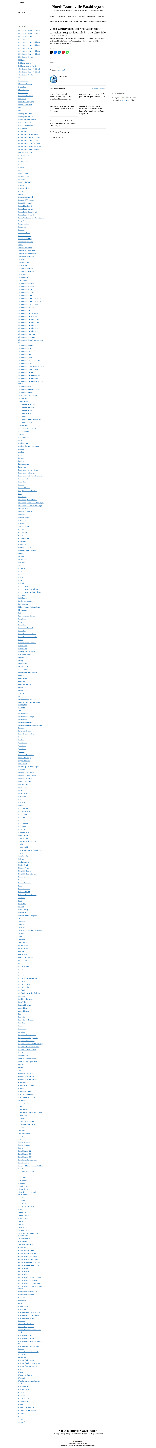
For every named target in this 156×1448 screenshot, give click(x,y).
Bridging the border (25, 182)
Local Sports (22, 826)
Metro (20, 853)
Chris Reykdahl (23, 262)
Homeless (21, 681)
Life (19, 799)
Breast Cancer (23, 179)
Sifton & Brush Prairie (26, 1121)
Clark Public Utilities (25, 392)
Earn (19, 494)
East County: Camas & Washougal (30, 506)
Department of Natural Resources (30, 476)
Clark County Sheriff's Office (28, 378)
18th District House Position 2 (29, 45)
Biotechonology (23, 155)
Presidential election (25, 999)
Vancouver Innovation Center (29, 1265)
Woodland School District (27, 1407)
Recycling (21, 1023)
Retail (20, 1026)
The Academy (23, 1189)
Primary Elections (24, 1005)
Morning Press (23, 868)
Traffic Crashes (23, 1215)
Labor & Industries (25, 781)
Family (20, 553)
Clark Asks (22, 274)
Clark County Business (26, 292)
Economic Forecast (25, 512)
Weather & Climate (25, 1375)
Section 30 (22, 1100)
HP (19, 696)
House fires (22, 690)
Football (21, 583)
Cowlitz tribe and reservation (28, 446)
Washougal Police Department (29, 1363)
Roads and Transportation (27, 1062)
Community (100, 17)
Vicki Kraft (22, 1300)
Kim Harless (22, 764)
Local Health (22, 814)
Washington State (24, 1335)
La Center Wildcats (25, 778)
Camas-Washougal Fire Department (31, 218)
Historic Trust (23, 666)
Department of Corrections (28, 470)
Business (90, 17)
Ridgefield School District (27, 1050)
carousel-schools (24, 233)
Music (20, 886)
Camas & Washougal (25, 197)
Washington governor (26, 1327)
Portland (21, 990)
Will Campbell (23, 1401)
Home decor (22, 678)
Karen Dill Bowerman (26, 755)
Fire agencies (22, 568)
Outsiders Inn (23, 942)
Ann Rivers (22, 99)
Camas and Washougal (26, 200)
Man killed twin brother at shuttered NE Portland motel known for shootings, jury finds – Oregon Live (92, 110)
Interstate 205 (23, 714)
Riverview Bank (23, 1056)
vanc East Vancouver (25, 1244)
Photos (20, 969)
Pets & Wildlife (23, 966)
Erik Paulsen (22, 544)
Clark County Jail (24, 351)
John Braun (22, 749)
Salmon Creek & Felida (26, 1076)
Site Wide (21, 1127)
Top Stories (22, 1203)
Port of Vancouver (24, 984)
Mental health (23, 847)
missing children (24, 862)
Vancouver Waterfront (26, 1294)
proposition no (23, 1011)
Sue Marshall (22, 1177)
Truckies (21, 1224)
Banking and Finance (25, 116)
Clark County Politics (25, 363)
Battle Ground (23, 131)
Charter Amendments (26, 257)
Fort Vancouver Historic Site (28, 589)
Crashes (21, 452)
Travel (20, 1221)
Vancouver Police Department (29, 1283)
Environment (23, 541)
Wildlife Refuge (23, 1398)
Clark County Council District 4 (29, 301)
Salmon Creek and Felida (27, 1079)
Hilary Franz (22, 663)
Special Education (24, 1142)
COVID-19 (21, 440)
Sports (20, 1148)
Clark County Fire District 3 (28, 325)
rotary (20, 1067)
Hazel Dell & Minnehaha (27, 634)
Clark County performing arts (29, 360)
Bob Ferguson (23, 161)
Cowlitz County (23, 443)
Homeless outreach (25, 684)
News (20, 901)
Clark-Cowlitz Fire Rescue (27, 395)
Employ (21, 529)
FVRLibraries (22, 598)
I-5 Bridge (21, 708)
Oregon (21, 933)
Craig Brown (22, 449)
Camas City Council (25, 203)
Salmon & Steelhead (25, 1073)
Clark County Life (24, 354)
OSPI (20, 936)
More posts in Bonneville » (99, 88)
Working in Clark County (27, 1410)
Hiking (20, 660)
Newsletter (22, 904)
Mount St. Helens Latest (27, 874)
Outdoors (21, 939)
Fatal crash (22, 559)
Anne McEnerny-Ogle (26, 102)
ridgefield (21, 1032)
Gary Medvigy (23, 604)
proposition (22, 1008)
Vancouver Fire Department (28, 1259)
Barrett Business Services (27, 119)
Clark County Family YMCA (28, 313)
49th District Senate (25, 75)
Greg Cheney (22, 619)
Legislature (22, 796)
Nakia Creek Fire (24, 889)
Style (20, 1174)
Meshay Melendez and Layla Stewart (31, 850)
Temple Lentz (23, 1186)
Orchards (21, 927)
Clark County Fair (24, 310)
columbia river (23, 401)
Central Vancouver (25, 248)
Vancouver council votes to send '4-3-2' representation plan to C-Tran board (63, 108)
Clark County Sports (25, 386)
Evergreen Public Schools (27, 550)
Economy (21, 515)
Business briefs (23, 188)
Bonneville (22, 164)
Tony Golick (22, 1200)
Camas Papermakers (25, 209)
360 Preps (21, 60)
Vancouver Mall (23, 1274)
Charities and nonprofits (27, 254)
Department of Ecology (26, 473)
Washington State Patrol (27, 1338)
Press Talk (22, 1002)
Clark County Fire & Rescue (28, 316)
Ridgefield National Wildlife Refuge (30, 1044)
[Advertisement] (125, 60)
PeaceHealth (22, 954)
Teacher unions (23, 1180)
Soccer (20, 1136)
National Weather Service (27, 895)
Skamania (21, 1130)
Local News (22, 820)
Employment (22, 532)
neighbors (21, 898)
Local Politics (23, 823)
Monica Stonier (23, 865)
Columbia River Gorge (26, 407)
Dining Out (22, 482)
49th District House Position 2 (29, 72)
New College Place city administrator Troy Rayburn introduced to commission (61, 96)
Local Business (23, 808)
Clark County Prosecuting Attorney (31, 366)
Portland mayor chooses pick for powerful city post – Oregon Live (92, 95)
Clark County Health (25, 345)
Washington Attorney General (29, 1312)
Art (19, 108)
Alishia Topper (23, 90)
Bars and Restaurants (26, 125)
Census (20, 245)
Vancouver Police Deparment (28, 1280)
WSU (19, 1416)
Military (21, 859)
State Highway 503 (25, 1157)
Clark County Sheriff (25, 372)
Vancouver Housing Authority (29, 1262)
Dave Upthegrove (24, 464)
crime (20, 455)
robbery (21, 1064)
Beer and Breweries (25, 152)
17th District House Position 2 (29, 33)
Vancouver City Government (28, 1253)
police (20, 972)
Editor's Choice (23, 517)
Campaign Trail (23, 224)
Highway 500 (22, 658)
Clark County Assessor (26, 283)
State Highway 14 (24, 1151)
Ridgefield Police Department (28, 1047)
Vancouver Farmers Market (28, 1256)
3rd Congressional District (27, 66)
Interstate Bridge (24, 731)
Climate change (23, 398)
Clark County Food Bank (27, 334)
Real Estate (22, 1017)
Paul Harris (22, 951)
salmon (20, 1070)
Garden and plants (25, 601)
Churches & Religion (25, 268)
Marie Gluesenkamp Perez (27, 841)
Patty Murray (23, 948)
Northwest (22, 913)
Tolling (20, 1197)
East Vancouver (23, 509)
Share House (22, 1109)
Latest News (22, 793)
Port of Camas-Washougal (27, 978)
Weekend (21, 1378)
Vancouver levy (23, 1271)
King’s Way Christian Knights (28, 767)
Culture (21, 458)
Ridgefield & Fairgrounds (27, 1035)
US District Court (24, 1238)
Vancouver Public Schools (27, 1291)
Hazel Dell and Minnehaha (27, 637)
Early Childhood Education (27, 491)
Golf (19, 613)
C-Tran (20, 191)
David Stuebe (22, 467)
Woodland (21, 1404)
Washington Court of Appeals (28, 1315)
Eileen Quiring (23, 520)
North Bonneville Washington (78, 6)
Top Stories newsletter (26, 1206)
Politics (20, 975)
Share (20, 1106)
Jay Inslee (21, 737)
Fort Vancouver (23, 586)
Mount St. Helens (24, 871)
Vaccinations (22, 1241)
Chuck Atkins (22, 265)
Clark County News (25, 357)
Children (21, 259)
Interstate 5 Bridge (25, 722)
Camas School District (26, 215)
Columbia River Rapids (26, 410)
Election (21, 523)
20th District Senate (25, 57)
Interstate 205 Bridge (26, 717)
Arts (19, 111)
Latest (20, 790)
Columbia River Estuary (26, 404)
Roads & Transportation (27, 1059)
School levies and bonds (26, 1085)
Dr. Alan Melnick (24, 488)
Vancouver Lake (23, 1268)
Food (20, 580)
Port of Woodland (24, 987)
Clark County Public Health (28, 369)
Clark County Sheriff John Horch (29, 375)
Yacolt (20, 1419)
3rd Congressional (24, 63)
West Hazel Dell (23, 1386)
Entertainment (23, 538)
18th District (22, 39)
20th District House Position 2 (29, 54)
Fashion (21, 556)
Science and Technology (27, 1097)
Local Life (21, 817)
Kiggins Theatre (24, 761)
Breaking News (23, 176)
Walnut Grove (23, 1306)
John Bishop (22, 743)
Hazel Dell (21, 631)
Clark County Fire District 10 (28, 319)
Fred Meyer (22, 595)
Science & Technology (26, 1094)
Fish (19, 574)
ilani (19, 711)
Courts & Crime (23, 431)
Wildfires (21, 1395)
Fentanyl (21, 562)
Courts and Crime (24, 437)
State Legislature (24, 1163)
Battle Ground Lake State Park (29, 143)
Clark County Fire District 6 (28, 331)
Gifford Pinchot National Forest (29, 607)
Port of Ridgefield (24, 981)
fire (19, 565)
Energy (20, 535)
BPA (19, 170)
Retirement (22, 1029)
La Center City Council (26, 773)
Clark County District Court (28, 304)
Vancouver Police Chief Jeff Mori (29, 1277)
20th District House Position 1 (29, 51)
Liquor (20, 805)
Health (20, 640)
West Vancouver (24, 1389)
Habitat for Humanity (26, 628)
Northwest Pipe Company (27, 916)
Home (52, 17)
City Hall (81, 17)
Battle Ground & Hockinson (28, 134)
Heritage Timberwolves (26, 652)
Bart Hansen (22, 128)
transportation (23, 1218)
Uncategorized (23, 1230)
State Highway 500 (25, 1154)
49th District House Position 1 (29, 69)
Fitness (20, 577)
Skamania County (24, 1133)
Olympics (21, 921)
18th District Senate (25, 48)
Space (20, 1139)
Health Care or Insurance (27, 643)
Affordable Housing (25, 84)
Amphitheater (23, 93)
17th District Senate (25, 36)
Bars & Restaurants (25, 122)
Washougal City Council (26, 1360)
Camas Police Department (27, 212)
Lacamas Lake (23, 784)
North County (23, 910)
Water (20, 1369)
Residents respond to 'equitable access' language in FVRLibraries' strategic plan (63, 123)
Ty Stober (21, 1227)
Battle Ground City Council (28, 140)
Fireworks (21, 571)
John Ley (21, 752)
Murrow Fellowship (25, 883)
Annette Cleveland (25, 105)
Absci (20, 78)
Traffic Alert (22, 1212)
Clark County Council (25, 295)
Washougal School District (27, 1366)
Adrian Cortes (23, 81)
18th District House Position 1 (29, 42)
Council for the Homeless (27, 428)
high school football (25, 655)
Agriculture (22, 87)
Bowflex (21, 167)
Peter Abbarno (23, 960)
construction (23, 425)
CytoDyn (21, 461)
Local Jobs (61, 17)
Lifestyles (21, 802)
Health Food (22, 646)
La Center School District (27, 775)
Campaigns (22, 227)
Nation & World (24, 892)
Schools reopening (25, 1091)
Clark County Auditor (26, 289)
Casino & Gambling (25, 239)
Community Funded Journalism (29, 419)
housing (21, 693)
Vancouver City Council (26, 1250)
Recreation (70, 17)
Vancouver (22, 1247)
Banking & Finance (25, 114)
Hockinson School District (27, 672)
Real (19, 1014)
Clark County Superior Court (28, 389)
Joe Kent (21, 740)
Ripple (20, 1053)
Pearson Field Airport (26, 957)
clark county (22, 280)
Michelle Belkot (23, 856)
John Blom (22, 746)
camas (20, 194)
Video (20, 1303)
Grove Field (22, 625)
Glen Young (22, 610)
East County (22, 497)
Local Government (25, 811)
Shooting (21, 1118)
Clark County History (25, 348)
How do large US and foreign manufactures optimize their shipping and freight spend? (78, 21)
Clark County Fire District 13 (28, 322)
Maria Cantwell (23, 838)
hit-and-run (22, 669)
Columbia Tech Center (26, 413)
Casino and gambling (25, 242)
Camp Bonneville (24, 221)
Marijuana (21, 844)
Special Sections (24, 1145)
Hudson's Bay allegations (27, 699)
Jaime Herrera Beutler (26, 734)
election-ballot (23, 526)
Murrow (21, 880)
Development (23, 479)
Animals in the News (25, 96)
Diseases (21, 485)
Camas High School (25, 206)
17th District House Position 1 (29, 30)
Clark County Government (27, 337)
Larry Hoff (22, 787)
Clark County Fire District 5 (28, 328)
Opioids (21, 924)
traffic (20, 1209)
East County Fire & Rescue (27, 500)
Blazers (20, 158)
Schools (21, 1088)
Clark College (23, 277)
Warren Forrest (23, 1309)
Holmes (21, 675)
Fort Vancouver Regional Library (30, 592)
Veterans (21, 1297)
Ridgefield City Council (26, 1041)
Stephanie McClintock (26, 1171)
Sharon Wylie (23, 1115)
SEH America (22, 1103)
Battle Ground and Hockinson (29, 137)
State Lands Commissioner (27, 1160)
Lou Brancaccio (23, 832)
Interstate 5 (22, 719)
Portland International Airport (29, 993)
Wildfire (21, 1392)
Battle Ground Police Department (30, 146)
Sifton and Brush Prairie (26, 1124)
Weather (21, 1372)
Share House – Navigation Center (30, 1112)
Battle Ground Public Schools (28, 149)
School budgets (23, 1082)
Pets (19, 963)
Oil (19, 919)
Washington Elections (26, 1324)
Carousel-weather (24, 236)
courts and (22, 434)
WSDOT (21, 1413)
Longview (21, 829)
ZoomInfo (21, 1422)
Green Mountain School (26, 616)
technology (22, 1183)
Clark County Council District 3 (29, 298)
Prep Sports (22, 996)
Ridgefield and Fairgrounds (28, 1038)
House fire (21, 687)
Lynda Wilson (23, 835)
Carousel (21, 230)
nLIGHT (21, 907)
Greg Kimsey (22, 622)
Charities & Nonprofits (26, 251)
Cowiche (125, 100)
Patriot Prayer (23, 945)
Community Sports (25, 422)
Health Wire (22, 649)
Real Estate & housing (26, 1020)
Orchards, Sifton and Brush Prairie (30, 930)
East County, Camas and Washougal (30, 503)
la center (21, 770)
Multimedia (22, 877)
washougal (22, 1357)
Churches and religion (26, 271)
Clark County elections (26, 307)
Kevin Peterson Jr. (24, 758)
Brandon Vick (23, 173)
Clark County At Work (26, 286)
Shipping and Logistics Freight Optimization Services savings (78, 1445)
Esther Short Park (24, 547)
